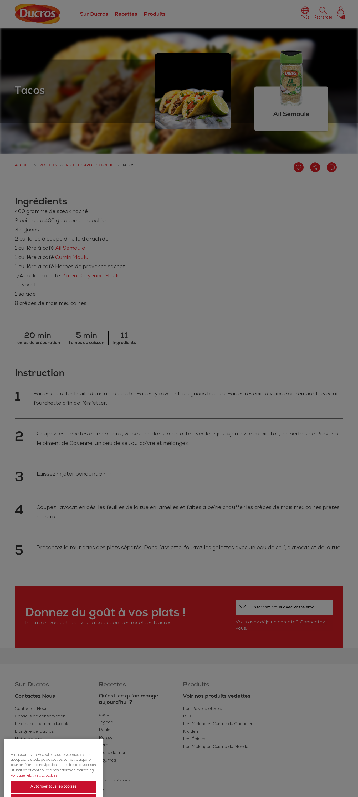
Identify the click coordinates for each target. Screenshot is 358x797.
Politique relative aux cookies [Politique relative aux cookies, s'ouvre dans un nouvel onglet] (34, 790)
